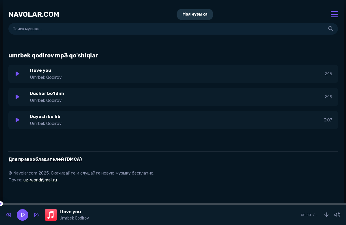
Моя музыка (195, 14)
